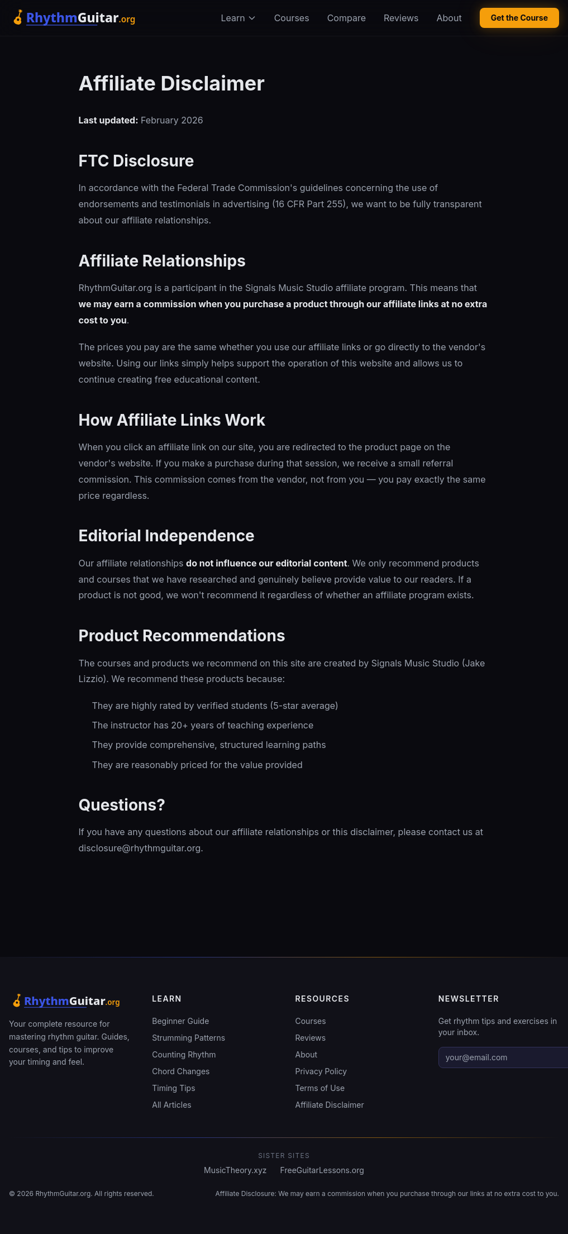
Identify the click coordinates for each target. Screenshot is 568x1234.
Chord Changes (180, 1071)
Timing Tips (173, 1088)
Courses (291, 17)
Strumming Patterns (188, 1037)
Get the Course (519, 17)
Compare (346, 17)
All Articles (171, 1104)
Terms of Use (320, 1088)
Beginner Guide (180, 1021)
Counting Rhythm (184, 1054)
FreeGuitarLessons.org (322, 1170)
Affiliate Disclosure (244, 1193)
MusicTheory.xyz (235, 1170)
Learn (238, 17)
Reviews (401, 17)
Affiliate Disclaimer (329, 1104)
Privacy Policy (321, 1071)
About (449, 17)
